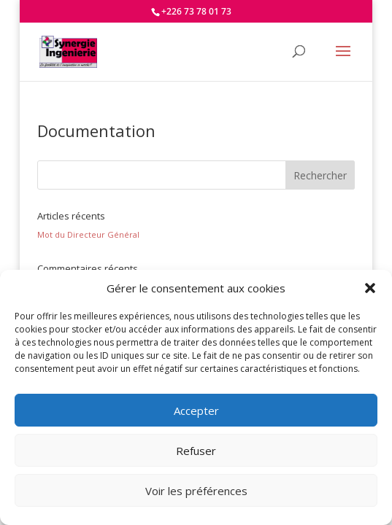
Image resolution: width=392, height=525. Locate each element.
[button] (370, 288)
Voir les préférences (196, 490)
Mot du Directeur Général (88, 234)
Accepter (196, 410)
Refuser (196, 450)
